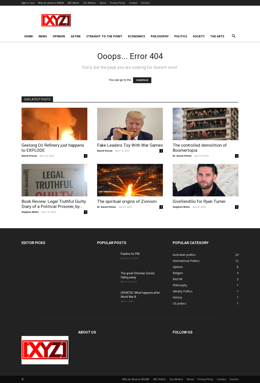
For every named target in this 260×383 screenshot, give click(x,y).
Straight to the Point (104, 36)
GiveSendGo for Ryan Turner (199, 201)
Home (28, 36)
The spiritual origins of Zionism (127, 201)
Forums (145, 2)
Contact (133, 2)
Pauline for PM (130, 253)
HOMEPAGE (142, 80)
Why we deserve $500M (51, 2)
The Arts (217, 36)
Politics (180, 36)
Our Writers (89, 2)
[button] (233, 37)
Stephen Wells (30, 211)
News (43, 36)
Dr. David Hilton (182, 155)
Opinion (59, 36)
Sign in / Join (28, 2)
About (103, 2)
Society (199, 36)
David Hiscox (29, 155)
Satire (76, 36)
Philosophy (160, 36)
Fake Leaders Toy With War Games (130, 145)
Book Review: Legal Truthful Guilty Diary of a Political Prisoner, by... (54, 204)
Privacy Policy (117, 2)
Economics (136, 36)
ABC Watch (73, 2)
